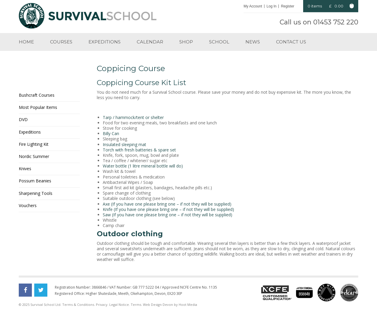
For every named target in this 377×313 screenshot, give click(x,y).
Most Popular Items (38, 107)
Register (287, 6)
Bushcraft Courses (36, 95)
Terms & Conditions (78, 304)
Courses (61, 42)
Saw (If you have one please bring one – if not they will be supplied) (167, 214)
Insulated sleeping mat (124, 144)
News (252, 42)
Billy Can (111, 133)
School (219, 42)
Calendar (150, 42)
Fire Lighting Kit (34, 144)
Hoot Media (188, 304)
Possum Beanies (35, 181)
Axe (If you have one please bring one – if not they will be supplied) (167, 204)
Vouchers (28, 205)
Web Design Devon (158, 304)
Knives (25, 168)
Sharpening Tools (35, 193)
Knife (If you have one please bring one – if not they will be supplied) (168, 209)
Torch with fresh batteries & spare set (139, 150)
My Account (253, 6)
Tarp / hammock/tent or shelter (133, 117)
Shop (186, 42)
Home (26, 42)
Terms (136, 304)
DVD (23, 119)
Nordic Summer (34, 156)
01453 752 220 (335, 22)
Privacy (102, 304)
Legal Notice (119, 304)
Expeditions (104, 42)
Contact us (291, 42)
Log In (271, 6)
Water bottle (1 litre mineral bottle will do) (143, 166)
